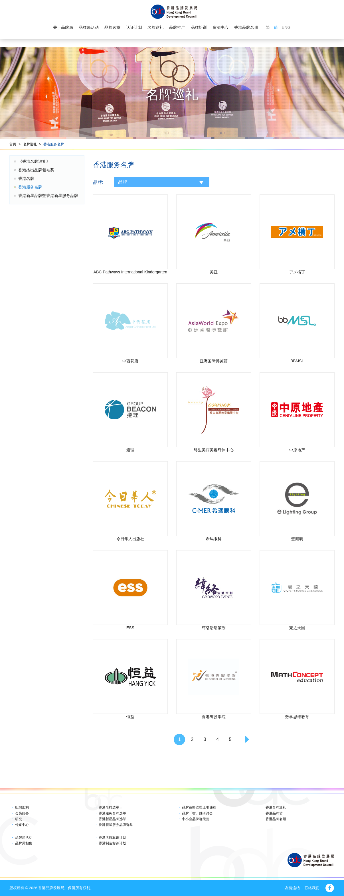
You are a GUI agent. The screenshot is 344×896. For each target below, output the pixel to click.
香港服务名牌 (53, 144)
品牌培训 (199, 27)
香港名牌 (26, 178)
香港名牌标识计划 (112, 838)
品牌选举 (112, 27)
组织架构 (22, 807)
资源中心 (220, 27)
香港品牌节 (274, 813)
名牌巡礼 (155, 27)
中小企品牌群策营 (195, 819)
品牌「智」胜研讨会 (197, 813)
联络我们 (312, 888)
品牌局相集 (23, 843)
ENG (286, 27)
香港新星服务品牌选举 (116, 825)
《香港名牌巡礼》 (34, 161)
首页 (12, 144)
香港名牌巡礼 (276, 807)
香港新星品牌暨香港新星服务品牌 (48, 195)
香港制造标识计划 (112, 843)
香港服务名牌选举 (112, 813)
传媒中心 (22, 825)
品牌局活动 (89, 27)
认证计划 (134, 27)
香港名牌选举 (109, 807)
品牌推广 (177, 27)
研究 (18, 819)
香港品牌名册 (246, 27)
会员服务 (22, 813)
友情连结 (292, 888)
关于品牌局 (63, 27)
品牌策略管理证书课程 (199, 807)
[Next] (248, 739)
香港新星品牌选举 (112, 819)
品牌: (98, 182)
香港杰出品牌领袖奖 (36, 170)
